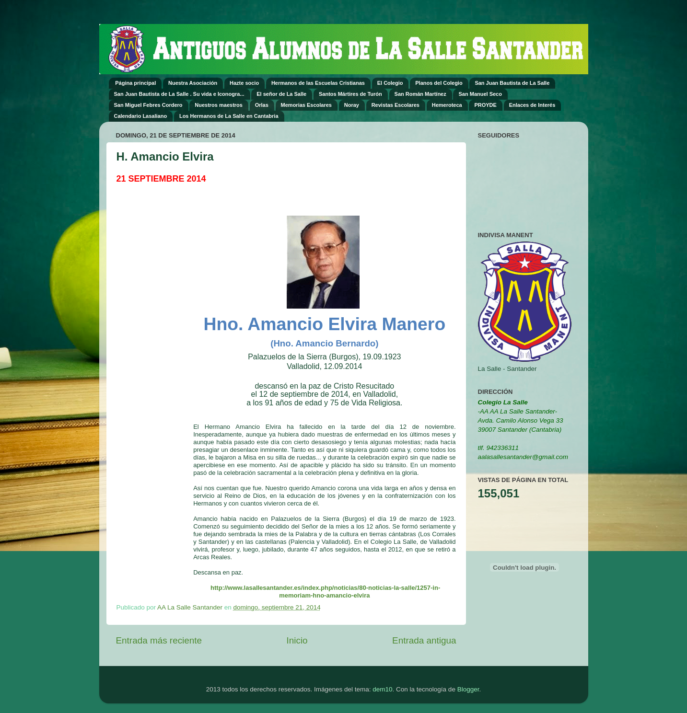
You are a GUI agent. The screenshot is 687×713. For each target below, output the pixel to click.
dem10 (382, 689)
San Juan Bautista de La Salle (512, 83)
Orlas (261, 105)
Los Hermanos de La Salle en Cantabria (229, 116)
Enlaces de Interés (532, 105)
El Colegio (390, 83)
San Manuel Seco (479, 94)
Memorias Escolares (306, 105)
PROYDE (485, 105)
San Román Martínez (420, 94)
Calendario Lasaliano (140, 116)
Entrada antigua (424, 640)
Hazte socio (244, 83)
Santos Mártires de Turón (350, 94)
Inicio (297, 640)
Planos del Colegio (438, 83)
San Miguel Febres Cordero (148, 105)
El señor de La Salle (281, 94)
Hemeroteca (447, 105)
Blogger (468, 689)
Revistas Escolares (395, 105)
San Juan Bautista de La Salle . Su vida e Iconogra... (179, 94)
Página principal (135, 83)
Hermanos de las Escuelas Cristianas (318, 83)
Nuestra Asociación (192, 83)
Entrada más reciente (159, 640)
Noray (351, 105)
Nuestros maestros (219, 105)
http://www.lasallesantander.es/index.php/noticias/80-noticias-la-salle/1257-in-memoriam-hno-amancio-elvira (325, 591)
